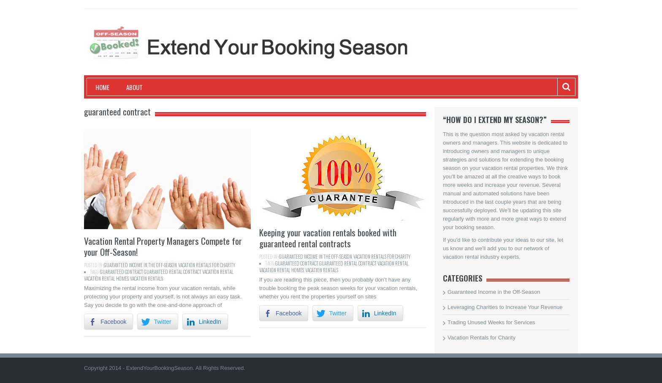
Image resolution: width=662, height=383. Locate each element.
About (134, 87)
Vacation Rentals (146, 278)
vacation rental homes (106, 278)
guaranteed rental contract (172, 271)
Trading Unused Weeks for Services (491, 322)
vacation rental (217, 271)
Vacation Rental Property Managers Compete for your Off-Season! (163, 246)
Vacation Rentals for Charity (206, 265)
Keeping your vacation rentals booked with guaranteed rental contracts (327, 238)
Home (102, 87)
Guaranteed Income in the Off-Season (140, 265)
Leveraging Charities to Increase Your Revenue (505, 307)
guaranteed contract (121, 271)
